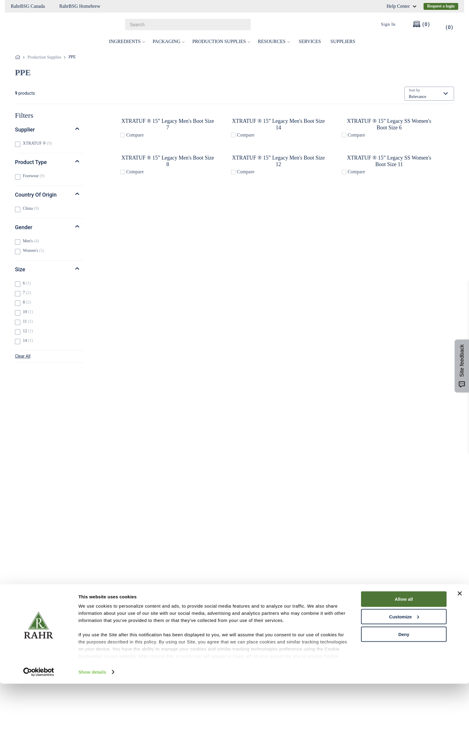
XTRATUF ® (37, 143)
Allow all (404, 647)
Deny (403, 682)
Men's (31, 241)
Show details (92, 720)
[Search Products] (243, 24)
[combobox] (188, 24)
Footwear (34, 176)
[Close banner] (460, 642)
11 (28, 321)
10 (28, 312)
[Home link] (19, 57)
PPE (72, 57)
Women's (33, 250)
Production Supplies (44, 57)
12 (28, 331)
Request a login (441, 6)
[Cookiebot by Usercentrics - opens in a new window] (39, 720)
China (31, 208)
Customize (404, 664)
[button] (49, 129)
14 (28, 340)
